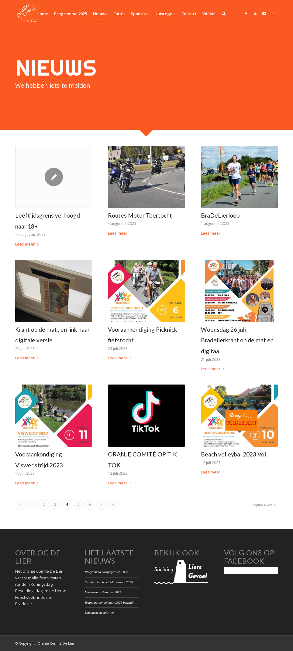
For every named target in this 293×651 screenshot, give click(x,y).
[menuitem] (42, 13)
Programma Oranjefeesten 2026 (106, 572)
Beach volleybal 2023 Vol (233, 454)
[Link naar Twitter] (255, 13)
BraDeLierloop (220, 215)
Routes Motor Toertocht (140, 215)
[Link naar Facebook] (245, 13)
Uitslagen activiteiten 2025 (103, 592)
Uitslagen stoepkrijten (100, 612)
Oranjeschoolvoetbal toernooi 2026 (109, 582)
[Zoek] (224, 13)
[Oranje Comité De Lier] (28, 13)
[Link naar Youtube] (264, 13)
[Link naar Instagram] (273, 13)
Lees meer (28, 244)
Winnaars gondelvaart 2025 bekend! (109, 602)
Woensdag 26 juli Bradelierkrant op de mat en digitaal (237, 340)
